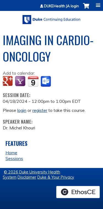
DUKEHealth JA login (61, 6)
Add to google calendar (8, 81)
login (21, 110)
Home (11, 152)
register (39, 110)
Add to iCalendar (33, 81)
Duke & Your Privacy (55, 177)
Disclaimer (27, 177)
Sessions (14, 158)
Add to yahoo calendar (20, 81)
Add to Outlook (46, 81)
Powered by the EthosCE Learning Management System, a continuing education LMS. (78, 192)
